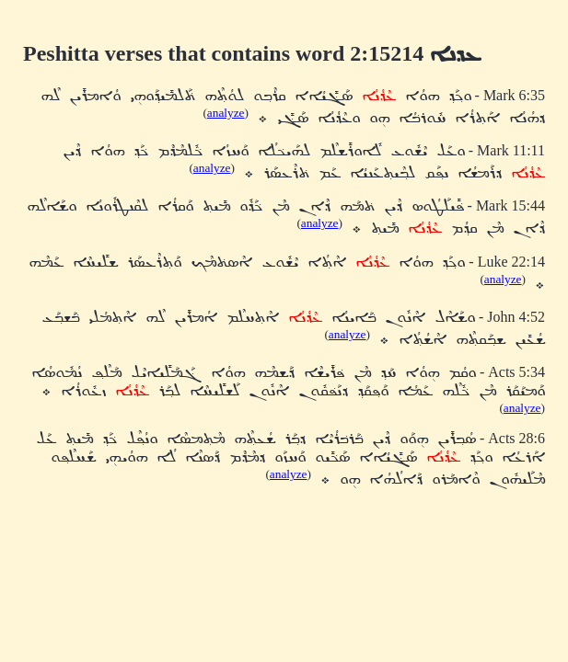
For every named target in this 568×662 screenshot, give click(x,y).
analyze (226, 113)
